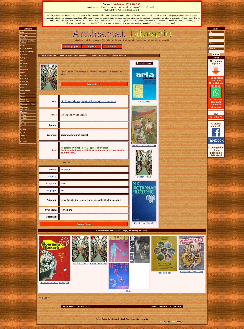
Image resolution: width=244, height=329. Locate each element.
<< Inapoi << (44, 298)
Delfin (22, 61)
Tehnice (23, 136)
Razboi (23, 121)
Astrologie (24, 35)
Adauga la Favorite (159, 306)
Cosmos (23, 55)
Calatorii (23, 46)
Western (23, 142)
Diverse (23, 67)
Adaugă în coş (94, 84)
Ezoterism (24, 81)
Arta (22, 32)
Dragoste (24, 69)
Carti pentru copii (27, 52)
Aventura (24, 38)
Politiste (23, 118)
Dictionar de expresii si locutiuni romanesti (88, 101)
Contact (112, 46)
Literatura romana (27, 104)
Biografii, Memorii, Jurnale (27, 42)
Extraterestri (25, 78)
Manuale (23, 112)
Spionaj (23, 130)
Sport (22, 133)
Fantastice (24, 84)
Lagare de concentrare (25, 100)
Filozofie (23, 87)
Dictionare (24, 64)
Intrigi (22, 93)
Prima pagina (68, 306)
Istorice (23, 96)
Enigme (23, 75)
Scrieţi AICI (216, 117)
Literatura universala (24, 108)
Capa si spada (26, 49)
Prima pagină (71, 46)
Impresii (92, 46)
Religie (23, 124)
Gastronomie (25, 90)
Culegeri (23, 58)
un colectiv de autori (74, 114)
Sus (88, 306)
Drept (22, 72)
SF (21, 127)
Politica (23, 115)
